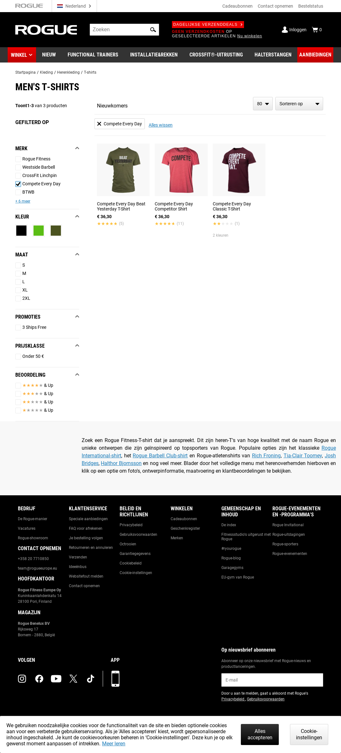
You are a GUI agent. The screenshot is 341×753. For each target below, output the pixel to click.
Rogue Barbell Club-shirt (160, 456)
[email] (272, 680)
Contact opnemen (275, 6)
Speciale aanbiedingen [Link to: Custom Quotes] (88, 519)
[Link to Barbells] (273, 55)
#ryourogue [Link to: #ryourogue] (231, 548)
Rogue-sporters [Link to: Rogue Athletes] (285, 544)
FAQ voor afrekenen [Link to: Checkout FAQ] (85, 528)
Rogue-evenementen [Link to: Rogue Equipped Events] (289, 553)
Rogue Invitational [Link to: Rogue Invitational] (288, 525)
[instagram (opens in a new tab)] (22, 679)
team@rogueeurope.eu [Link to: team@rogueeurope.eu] (37, 568)
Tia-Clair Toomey (303, 456)
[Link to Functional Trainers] (93, 55)
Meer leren (113, 744)
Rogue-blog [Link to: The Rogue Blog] (231, 558)
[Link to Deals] (315, 55)
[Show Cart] (317, 29)
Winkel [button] (19, 55)
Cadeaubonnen (237, 6)
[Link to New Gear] (49, 55)
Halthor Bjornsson (121, 463)
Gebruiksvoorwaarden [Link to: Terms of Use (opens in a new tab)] (266, 699)
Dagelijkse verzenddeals (208, 24)
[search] (124, 30)
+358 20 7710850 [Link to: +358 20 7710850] (33, 559)
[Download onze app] (115, 679)
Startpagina (25, 72)
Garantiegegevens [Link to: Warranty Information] (135, 553)
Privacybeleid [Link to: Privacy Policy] (131, 525)
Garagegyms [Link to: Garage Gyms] (232, 567)
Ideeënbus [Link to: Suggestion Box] (77, 567)
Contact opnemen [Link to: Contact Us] (84, 586)
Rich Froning (266, 456)
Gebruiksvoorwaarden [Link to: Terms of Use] (138, 534)
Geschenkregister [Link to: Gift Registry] (185, 528)
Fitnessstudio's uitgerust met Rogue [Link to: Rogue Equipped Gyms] (246, 536)
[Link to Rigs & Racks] (154, 55)
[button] (153, 30)
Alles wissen (161, 125)
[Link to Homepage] (46, 30)
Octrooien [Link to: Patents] (128, 544)
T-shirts (90, 72)
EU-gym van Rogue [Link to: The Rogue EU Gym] (237, 577)
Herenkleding (68, 72)
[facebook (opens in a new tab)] (39, 679)
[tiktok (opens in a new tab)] (91, 679)
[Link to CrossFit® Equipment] (216, 55)
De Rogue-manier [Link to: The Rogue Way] (32, 519)
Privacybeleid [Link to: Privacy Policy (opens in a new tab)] (233, 699)
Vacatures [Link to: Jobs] (26, 528)
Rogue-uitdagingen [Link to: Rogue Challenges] (288, 534)
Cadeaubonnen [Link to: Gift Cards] (184, 519)
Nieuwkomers (112, 106)
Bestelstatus (310, 6)
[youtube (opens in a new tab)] (56, 679)
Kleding (46, 72)
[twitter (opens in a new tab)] (73, 679)
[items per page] (263, 103)
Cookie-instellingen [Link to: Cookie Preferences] (136, 573)
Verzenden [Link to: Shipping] (78, 557)
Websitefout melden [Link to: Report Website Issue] (86, 576)
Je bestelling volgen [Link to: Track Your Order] (86, 538)
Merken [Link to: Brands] (177, 538)
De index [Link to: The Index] (228, 525)
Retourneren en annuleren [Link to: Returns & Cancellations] (91, 547)
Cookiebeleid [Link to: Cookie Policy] (131, 563)
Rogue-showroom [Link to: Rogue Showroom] (33, 538)
